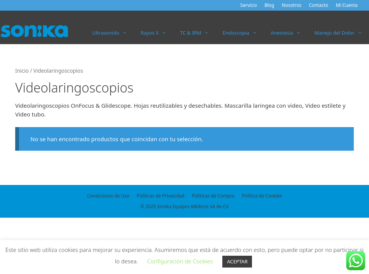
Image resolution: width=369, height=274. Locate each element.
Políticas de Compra (213, 196)
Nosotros (291, 5)
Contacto (318, 5)
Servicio (248, 5)
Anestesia (289, 32)
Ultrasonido (113, 32)
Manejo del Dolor (342, 32)
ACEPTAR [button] (237, 261)
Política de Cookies (262, 196)
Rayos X (157, 32)
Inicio (22, 70)
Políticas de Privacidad (160, 196)
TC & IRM (198, 32)
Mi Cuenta (347, 5)
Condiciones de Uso (108, 196)
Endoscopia (243, 32)
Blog (269, 5)
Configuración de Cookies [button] (180, 261)
